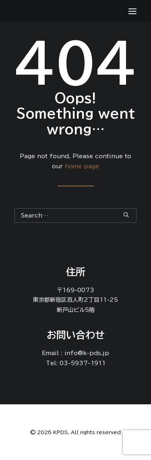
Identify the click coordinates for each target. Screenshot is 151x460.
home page (82, 166)
